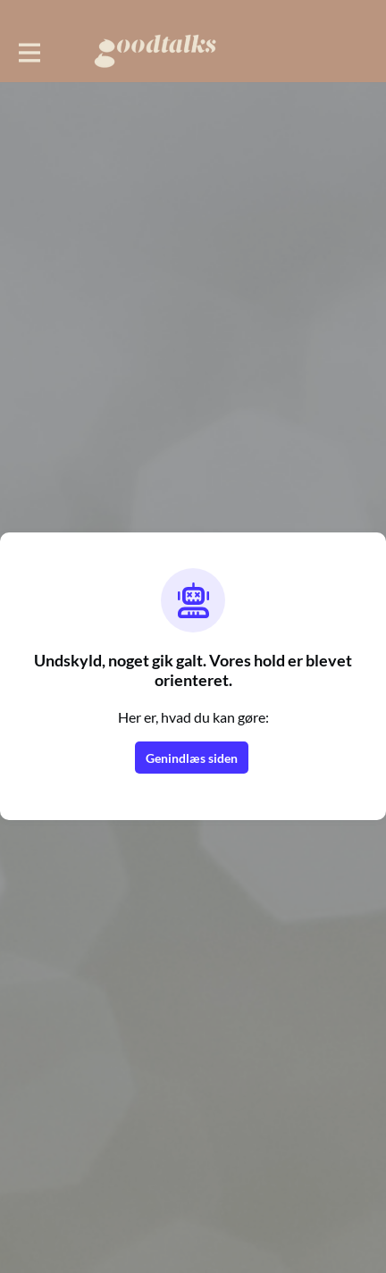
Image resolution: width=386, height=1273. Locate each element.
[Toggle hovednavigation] (28, 51)
